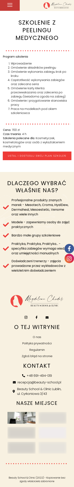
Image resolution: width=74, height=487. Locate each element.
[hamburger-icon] (10, 5)
